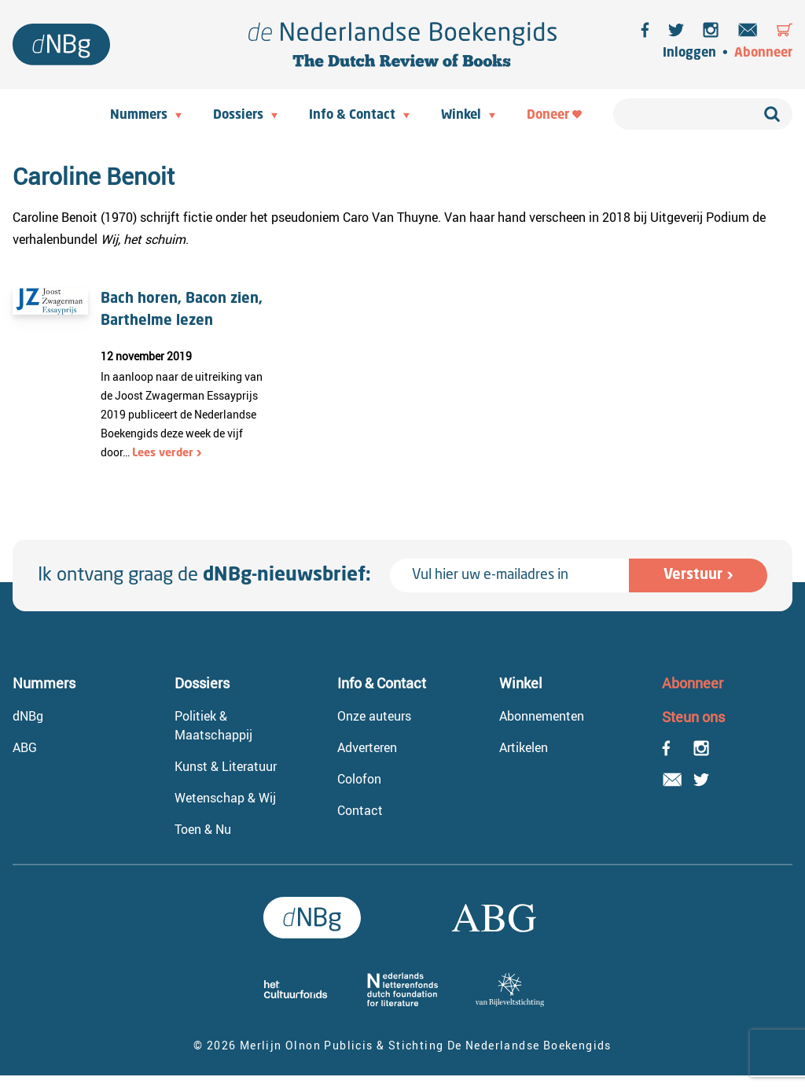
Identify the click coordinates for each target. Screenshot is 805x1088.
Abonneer (763, 53)
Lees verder (162, 453)
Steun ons (693, 716)
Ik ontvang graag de (204, 575)
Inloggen (689, 53)
